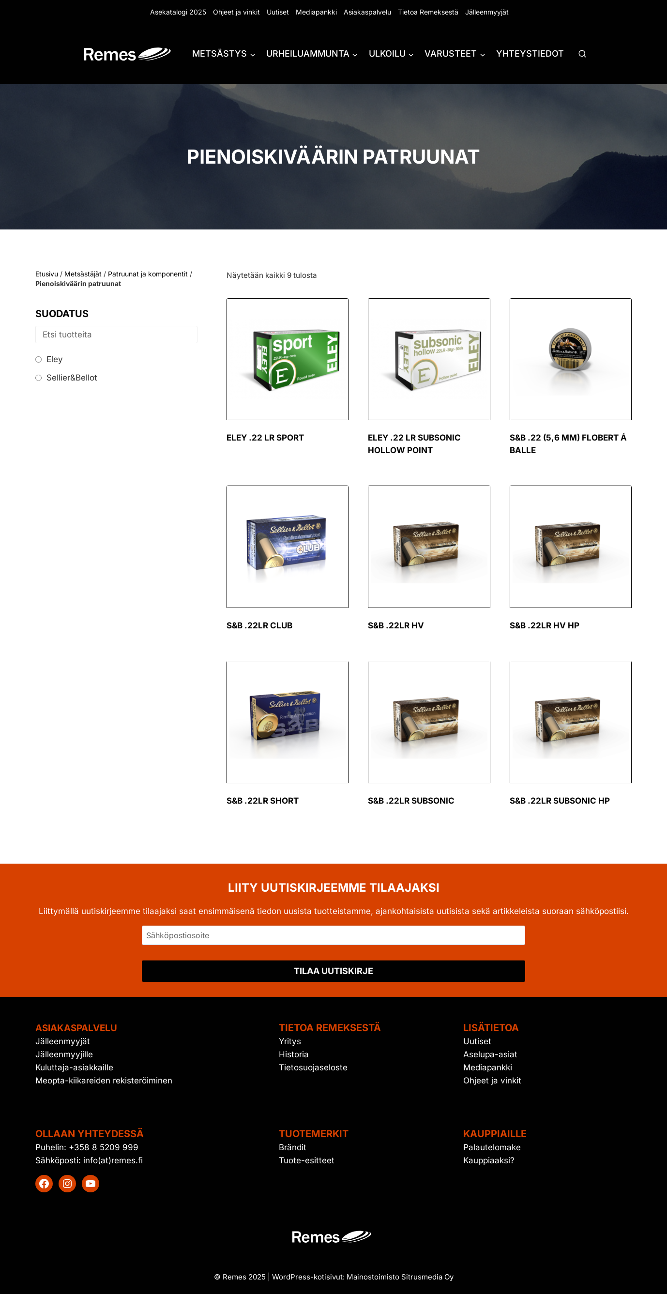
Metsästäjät (83, 274)
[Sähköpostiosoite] (333, 935)
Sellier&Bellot (71, 377)
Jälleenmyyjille (64, 1054)
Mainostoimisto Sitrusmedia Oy (400, 1276)
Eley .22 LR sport (265, 437)
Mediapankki (316, 12)
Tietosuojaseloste (313, 1067)
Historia (294, 1054)
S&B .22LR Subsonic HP (560, 801)
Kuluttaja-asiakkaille (74, 1067)
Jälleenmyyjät (487, 12)
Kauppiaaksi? (489, 1160)
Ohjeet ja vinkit (236, 12)
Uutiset (278, 12)
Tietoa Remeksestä (428, 12)
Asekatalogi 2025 (178, 12)
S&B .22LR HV (396, 625)
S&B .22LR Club (259, 625)
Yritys (290, 1041)
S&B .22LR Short (263, 801)
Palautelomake (492, 1147)
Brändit (292, 1147)
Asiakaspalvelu (367, 12)
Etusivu (46, 274)
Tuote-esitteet (306, 1160)
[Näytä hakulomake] (582, 54)
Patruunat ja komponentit (148, 274)
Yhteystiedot (530, 53)
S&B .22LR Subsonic (411, 801)
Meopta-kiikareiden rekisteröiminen (103, 1080)
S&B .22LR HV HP (544, 625)
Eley (54, 359)
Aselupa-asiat (490, 1054)
